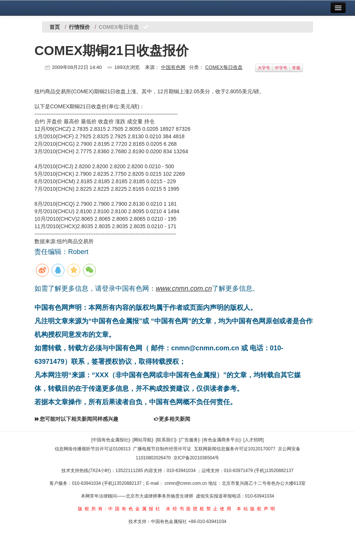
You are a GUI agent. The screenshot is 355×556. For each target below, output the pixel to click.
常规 (296, 68)
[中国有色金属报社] (110, 439)
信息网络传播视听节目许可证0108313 (93, 448)
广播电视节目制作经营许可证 (162, 448)
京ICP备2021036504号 (196, 457)
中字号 (281, 68)
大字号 (264, 68)
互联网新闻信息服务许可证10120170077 (234, 448)
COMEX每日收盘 (224, 67)
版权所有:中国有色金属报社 (120, 508)
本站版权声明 (257, 508)
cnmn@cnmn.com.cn (186, 483)
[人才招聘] (253, 439)
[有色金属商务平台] (221, 439)
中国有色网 (173, 67)
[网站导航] (143, 439)
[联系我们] (166, 439)
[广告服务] (189, 439)
